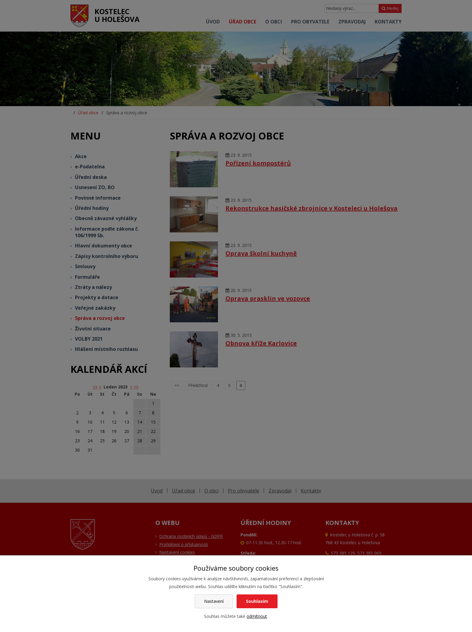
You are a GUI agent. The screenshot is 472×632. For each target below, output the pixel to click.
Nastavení (214, 601)
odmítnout (257, 616)
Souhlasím (257, 601)
